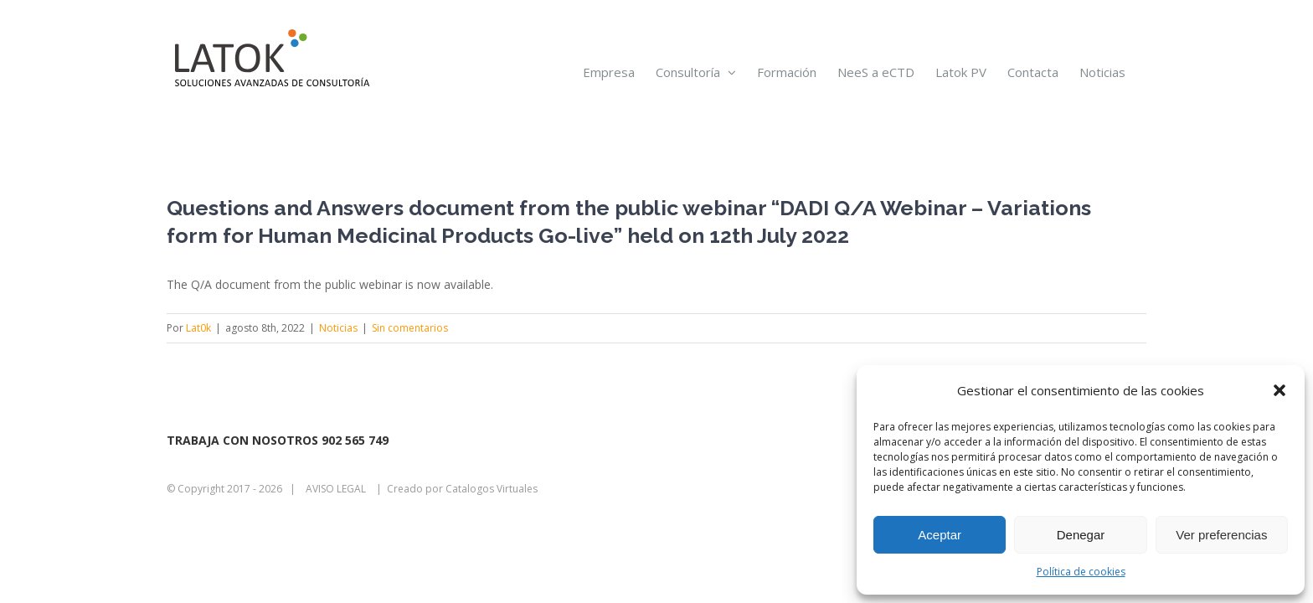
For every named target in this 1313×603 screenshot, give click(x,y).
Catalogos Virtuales (491, 489)
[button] (1279, 390)
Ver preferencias (1221, 535)
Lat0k (198, 328)
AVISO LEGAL (336, 489)
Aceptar (939, 535)
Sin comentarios (410, 328)
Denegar (1081, 535)
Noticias (338, 328)
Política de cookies (1081, 571)
